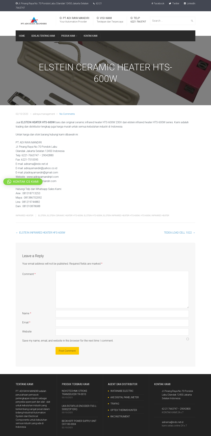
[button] (23, 181)
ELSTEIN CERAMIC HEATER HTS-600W (65, 215)
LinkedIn (189, 3)
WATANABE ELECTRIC (121, 391)
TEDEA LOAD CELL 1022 (178, 232)
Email (26, 322)
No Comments (67, 114)
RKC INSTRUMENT (120, 416)
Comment (29, 274)
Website (27, 331)
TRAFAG (114, 403)
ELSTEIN (42, 215)
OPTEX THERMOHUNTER (123, 410)
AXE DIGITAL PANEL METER (124, 397)
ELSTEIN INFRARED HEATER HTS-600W (121, 215)
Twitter (174, 3)
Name (26, 313)
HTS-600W (146, 215)
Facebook (158, 3)
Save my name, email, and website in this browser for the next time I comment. (67, 340)
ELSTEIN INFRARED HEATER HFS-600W (42, 232)
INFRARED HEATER (24, 215)
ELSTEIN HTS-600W (93, 215)
